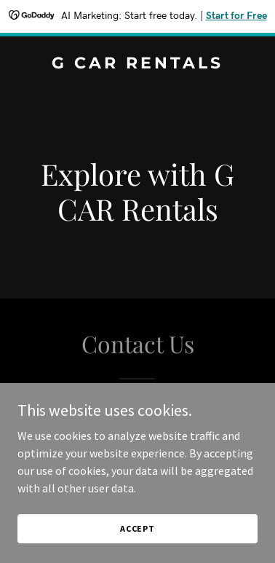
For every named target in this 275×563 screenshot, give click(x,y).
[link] (137, 64)
